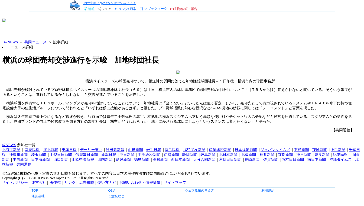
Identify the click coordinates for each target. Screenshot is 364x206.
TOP (35, 190)
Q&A (111, 190)
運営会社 (38, 196)
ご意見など (116, 196)
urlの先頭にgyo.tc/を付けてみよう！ (109, 3)
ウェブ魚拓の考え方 (199, 190)
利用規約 (267, 190)
